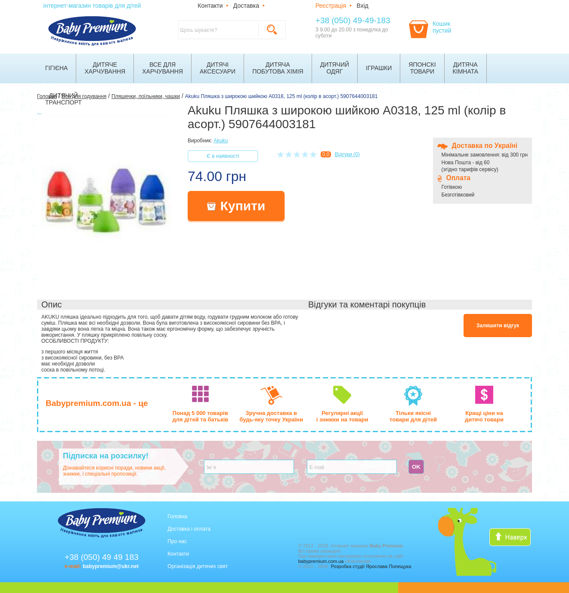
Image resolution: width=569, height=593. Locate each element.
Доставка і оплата (188, 529)
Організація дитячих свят (197, 566)
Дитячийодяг (334, 68)
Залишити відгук (497, 326)
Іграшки (379, 68)
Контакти (210, 5)
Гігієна (56, 68)
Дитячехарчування (104, 68)
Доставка (246, 5)
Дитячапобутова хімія (277, 68)
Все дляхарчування (162, 68)
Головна (177, 516)
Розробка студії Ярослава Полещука (371, 566)
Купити (236, 206)
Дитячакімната (466, 68)
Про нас (177, 541)
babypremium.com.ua (321, 561)
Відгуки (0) (347, 154)
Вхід (362, 5)
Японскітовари (422, 68)
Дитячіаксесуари (217, 68)
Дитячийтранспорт (63, 99)
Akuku (220, 141)
